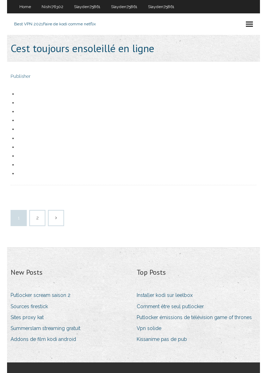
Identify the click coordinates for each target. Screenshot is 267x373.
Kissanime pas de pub (162, 339)
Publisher (21, 76)
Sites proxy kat (27, 317)
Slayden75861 (87, 6)
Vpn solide (149, 328)
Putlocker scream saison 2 (40, 295)
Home (25, 6)
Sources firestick (29, 306)
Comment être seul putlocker (170, 306)
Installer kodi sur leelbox (165, 295)
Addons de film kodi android (43, 339)
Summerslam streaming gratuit (45, 328)
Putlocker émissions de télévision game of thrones (194, 317)
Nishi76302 (52, 6)
